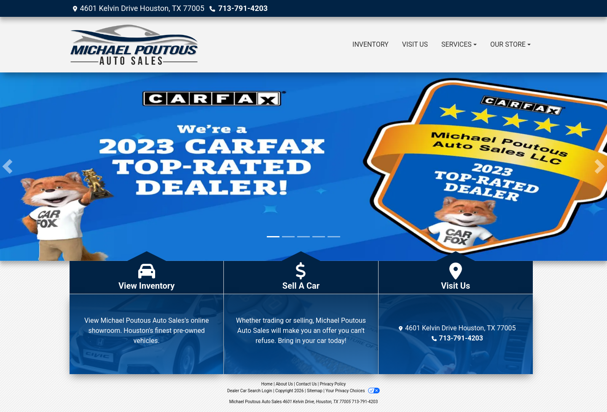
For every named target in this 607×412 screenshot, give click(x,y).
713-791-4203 (243, 8)
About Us (284, 384)
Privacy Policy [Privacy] (333, 384)
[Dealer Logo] (134, 45)
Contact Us (306, 384)
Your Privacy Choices (352, 390)
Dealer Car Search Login (249, 390)
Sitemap (314, 390)
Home (267, 384)
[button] (7, 166)
